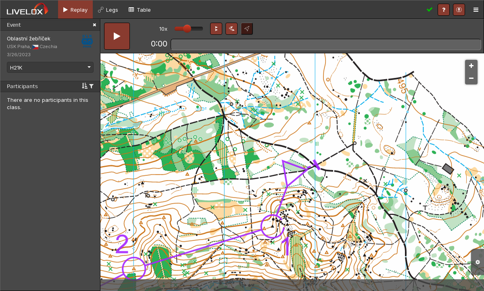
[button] (216, 29)
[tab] (75, 9)
